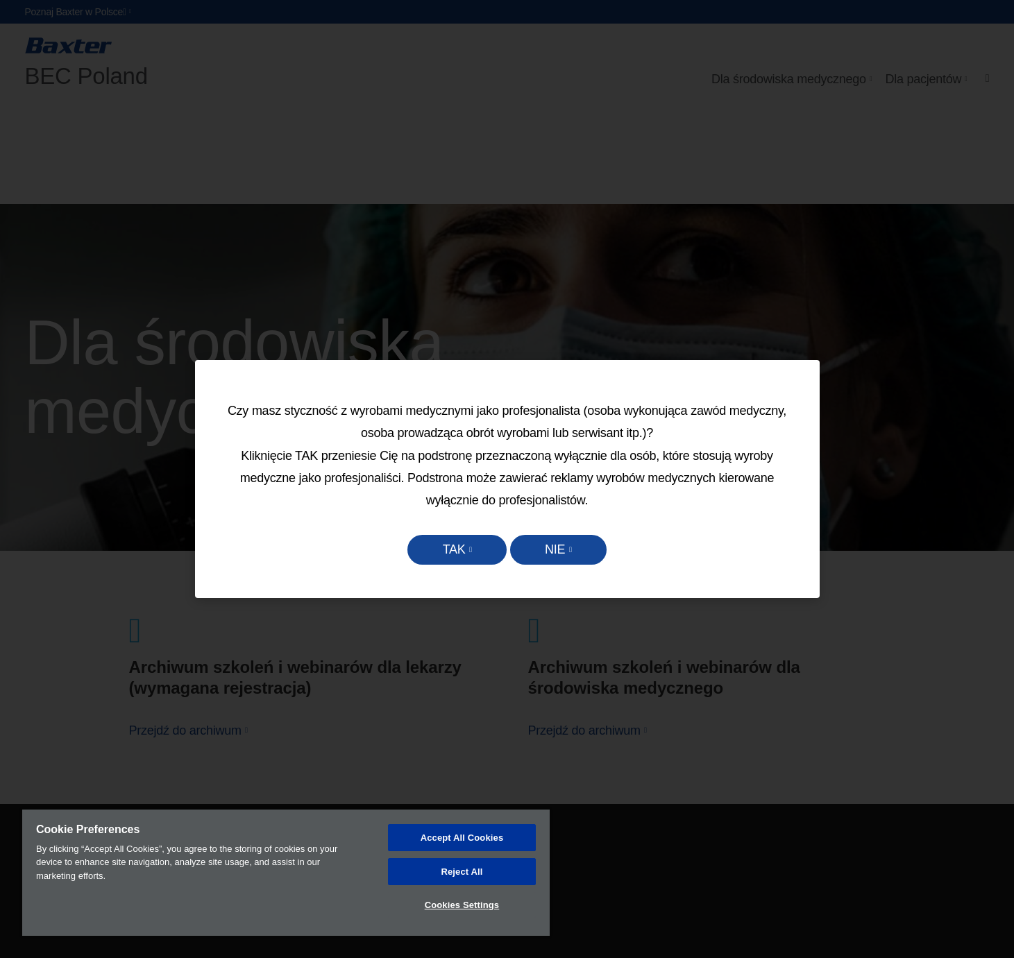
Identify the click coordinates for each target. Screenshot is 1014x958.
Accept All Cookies (462, 837)
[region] (286, 873)
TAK (450, 549)
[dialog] (507, 479)
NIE (559, 549)
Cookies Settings (462, 905)
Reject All (461, 871)
